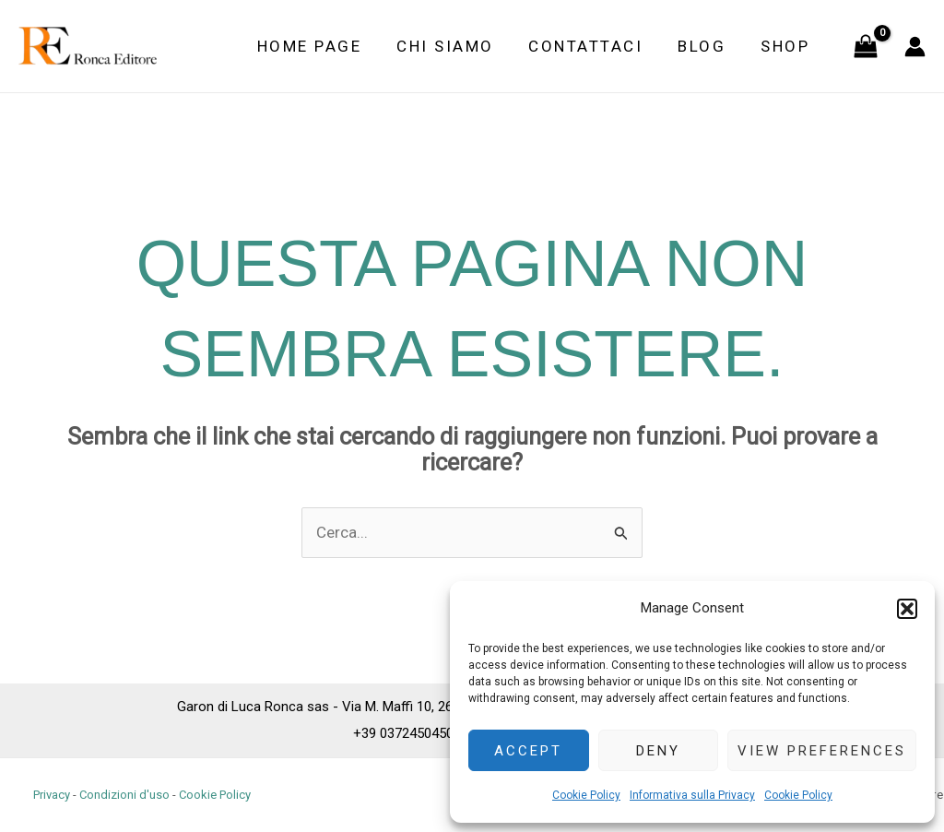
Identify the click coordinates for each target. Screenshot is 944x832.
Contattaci (594, 46)
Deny (658, 751)
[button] (907, 609)
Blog (707, 46)
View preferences (822, 751)
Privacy (51, 795)
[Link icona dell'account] (915, 46)
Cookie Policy (586, 795)
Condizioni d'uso (124, 795)
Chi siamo (458, 46)
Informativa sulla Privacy (692, 795)
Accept (528, 751)
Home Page (325, 46)
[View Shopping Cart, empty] (865, 46)
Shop (786, 46)
